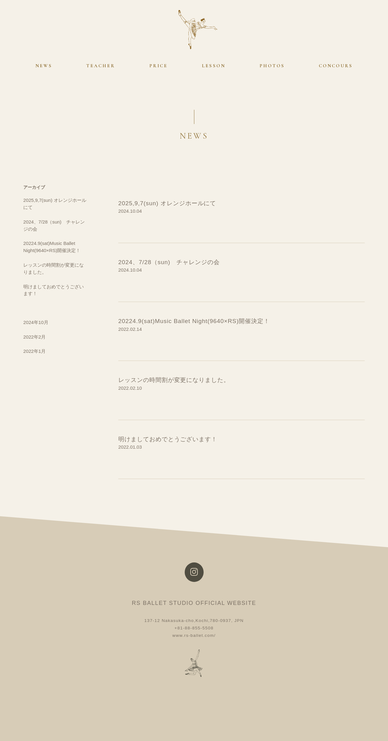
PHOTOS (272, 66)
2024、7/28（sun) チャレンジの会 (169, 262)
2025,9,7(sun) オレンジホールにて (167, 203)
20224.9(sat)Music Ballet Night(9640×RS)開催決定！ (194, 321)
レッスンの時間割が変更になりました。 (174, 380)
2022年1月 (34, 351)
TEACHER (100, 66)
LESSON (213, 66)
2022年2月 (34, 336)
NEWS (43, 66)
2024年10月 (35, 322)
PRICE (158, 66)
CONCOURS (336, 66)
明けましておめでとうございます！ (167, 439)
